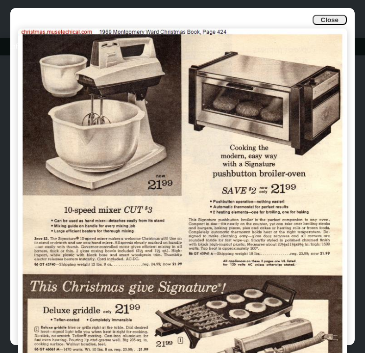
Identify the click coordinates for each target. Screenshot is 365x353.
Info (15, 46)
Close (330, 20)
